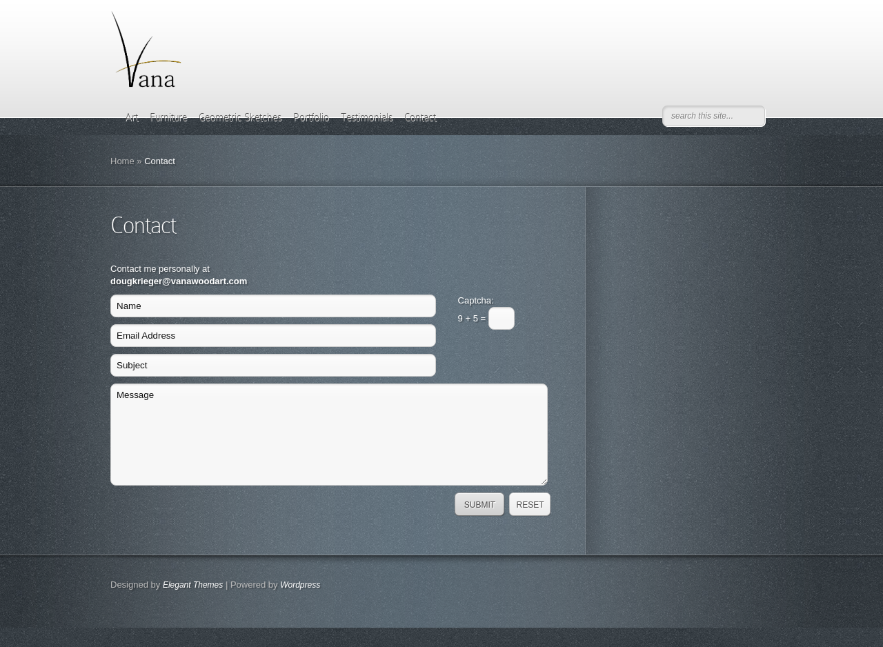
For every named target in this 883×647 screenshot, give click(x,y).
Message (329, 435)
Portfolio (311, 117)
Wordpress (300, 585)
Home (122, 161)
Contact (420, 117)
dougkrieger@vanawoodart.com (178, 281)
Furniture (168, 117)
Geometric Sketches (240, 117)
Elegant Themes (193, 585)
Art (131, 117)
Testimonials (367, 117)
